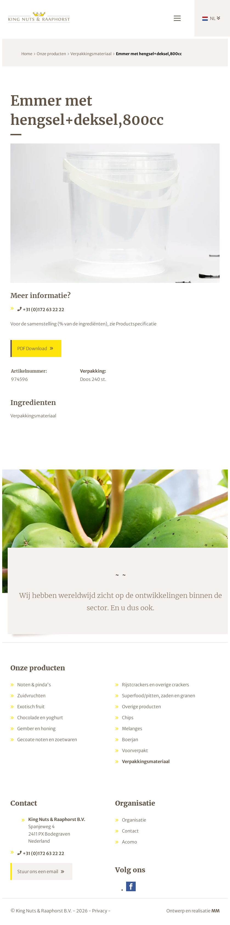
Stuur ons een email (37, 871)
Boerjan (130, 739)
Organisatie (134, 820)
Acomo (129, 842)
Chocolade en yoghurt (40, 717)
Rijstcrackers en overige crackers (155, 684)
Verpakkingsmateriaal (91, 53)
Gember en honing (36, 728)
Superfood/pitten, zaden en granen (158, 695)
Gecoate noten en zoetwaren (47, 739)
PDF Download (32, 348)
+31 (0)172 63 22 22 (43, 309)
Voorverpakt (135, 750)
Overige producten (141, 706)
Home (26, 53)
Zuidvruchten (31, 695)
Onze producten (51, 53)
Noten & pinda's (34, 684)
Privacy (99, 910)
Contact (130, 831)
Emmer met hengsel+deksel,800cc (149, 53)
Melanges (132, 728)
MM (215, 910)
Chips (128, 717)
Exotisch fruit (31, 706)
